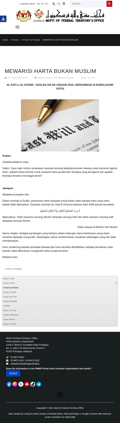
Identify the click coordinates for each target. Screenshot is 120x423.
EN (42, 4)
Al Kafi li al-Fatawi (13, 269)
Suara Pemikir (9, 319)
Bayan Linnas (9, 279)
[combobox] (88, 4)
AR (46, 4)
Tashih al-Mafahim (10, 315)
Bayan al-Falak (9, 324)
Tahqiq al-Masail (10, 301)
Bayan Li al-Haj (9, 310)
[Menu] (17, 27)
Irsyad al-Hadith (9, 292)
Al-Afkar (6, 306)
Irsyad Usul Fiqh (10, 297)
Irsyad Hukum (9, 283)
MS (38, 4)
